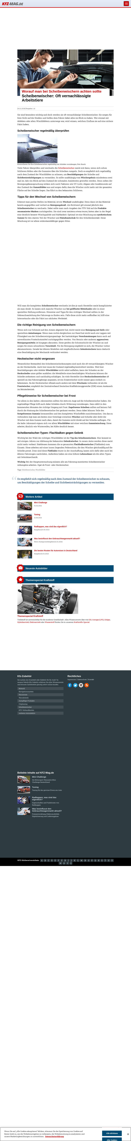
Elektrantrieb (35, 622)
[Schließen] (128, 1134)
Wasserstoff (50, 622)
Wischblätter (40, 470)
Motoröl (22, 688)
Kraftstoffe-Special (81, 622)
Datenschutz (82, 679)
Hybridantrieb (23, 622)
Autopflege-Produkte (26, 701)
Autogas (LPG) (98, 619)
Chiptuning (23, 704)
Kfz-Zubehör (34, 682)
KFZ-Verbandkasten (26, 710)
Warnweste (23, 695)
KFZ (12, 3)
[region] (65, 1134)
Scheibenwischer (66, 168)
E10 (90, 619)
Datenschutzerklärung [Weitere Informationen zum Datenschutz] (54, 1136)
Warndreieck (24, 698)
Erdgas (107, 619)
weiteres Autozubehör (27, 713)
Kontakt (91, 679)
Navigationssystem (26, 691)
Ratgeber (29, 108)
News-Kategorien (40, 542)
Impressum (72, 679)
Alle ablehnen (112, 1133)
